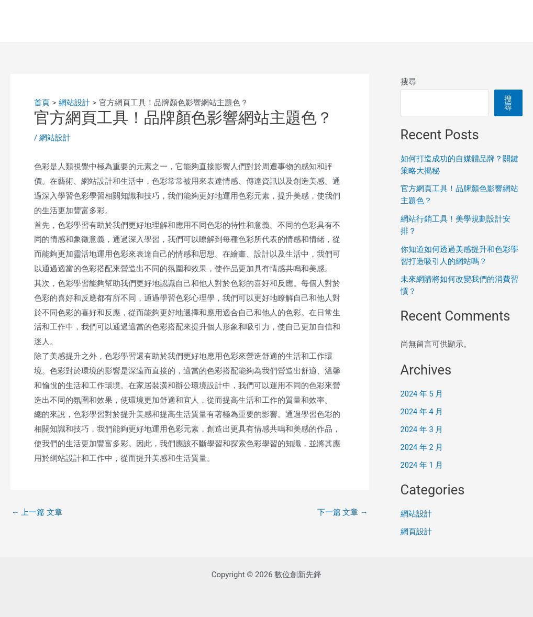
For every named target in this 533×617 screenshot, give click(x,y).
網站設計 (55, 137)
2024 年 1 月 (422, 462)
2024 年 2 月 (422, 445)
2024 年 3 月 (422, 427)
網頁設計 (416, 528)
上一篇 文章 (37, 512)
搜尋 (408, 81)
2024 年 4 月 (422, 409)
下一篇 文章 (342, 512)
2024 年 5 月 (422, 391)
